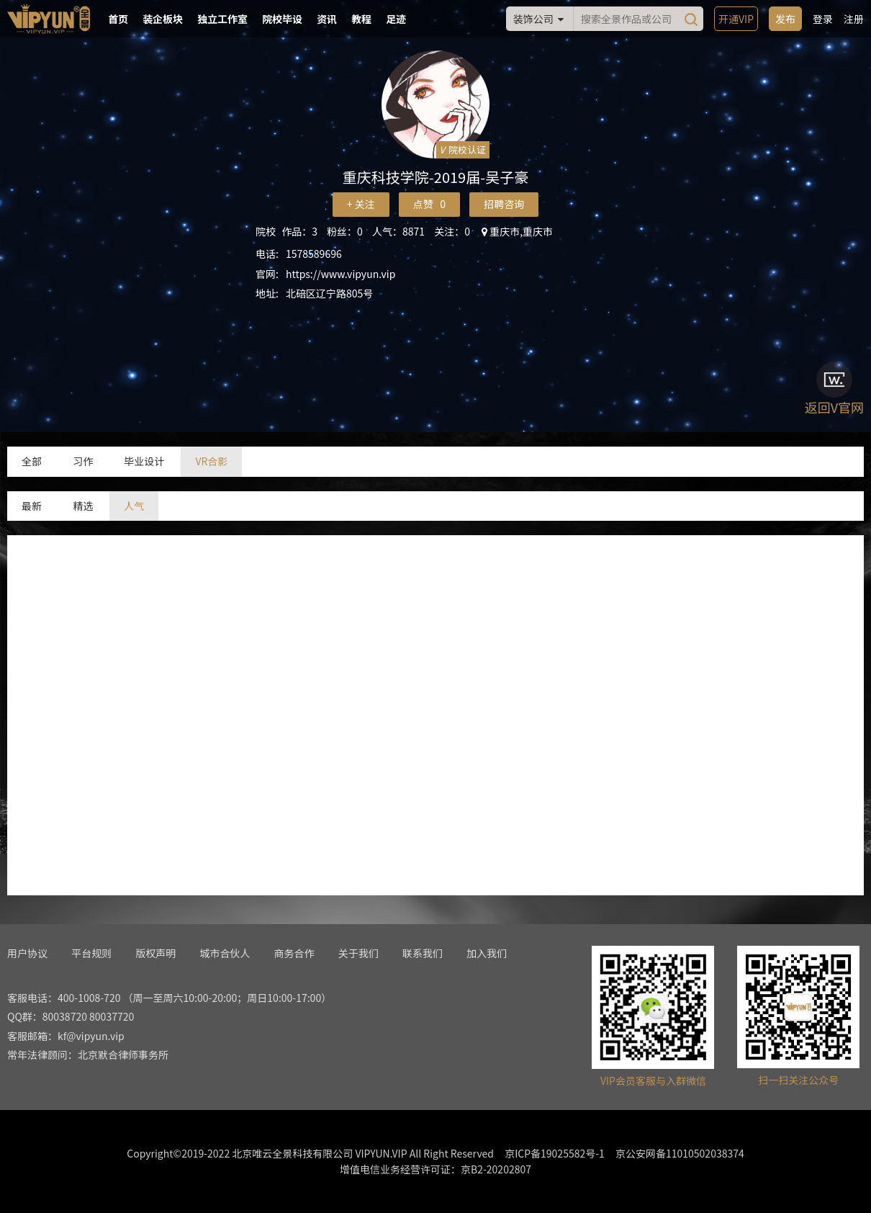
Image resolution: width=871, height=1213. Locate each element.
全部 (32, 461)
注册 (854, 19)
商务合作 (294, 953)
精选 (83, 505)
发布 (785, 19)
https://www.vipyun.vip (340, 274)
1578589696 (314, 253)
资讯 (327, 19)
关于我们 (358, 953)
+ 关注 (361, 204)
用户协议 (27, 953)
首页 (118, 19)
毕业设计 (144, 461)
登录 (823, 19)
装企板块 (163, 19)
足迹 (396, 19)
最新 (32, 505)
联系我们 (422, 953)
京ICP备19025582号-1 (555, 1153)
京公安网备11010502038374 (679, 1153)
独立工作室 (222, 19)
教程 (361, 19)
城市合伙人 (224, 953)
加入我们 (486, 953)
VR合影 (211, 461)
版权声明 (155, 953)
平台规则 (91, 953)
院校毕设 (282, 19)
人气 (134, 505)
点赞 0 (429, 204)
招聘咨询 (504, 204)
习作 (83, 461)
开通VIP (736, 19)
